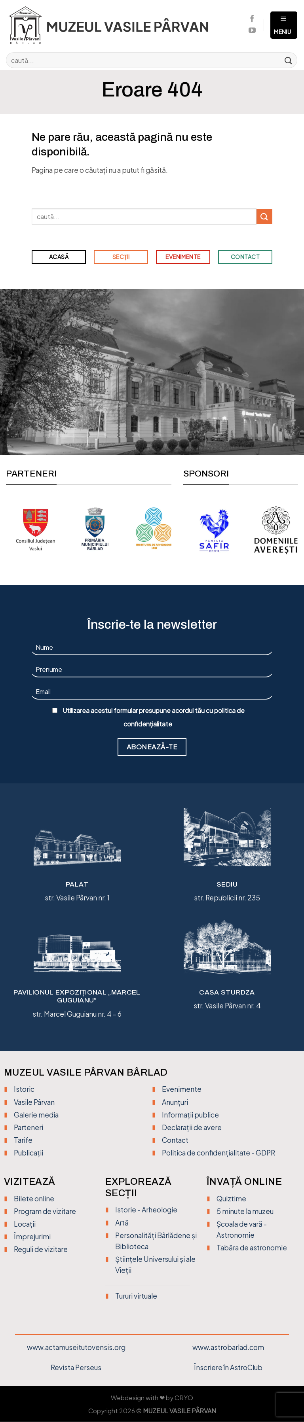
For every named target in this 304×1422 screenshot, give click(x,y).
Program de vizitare (45, 1211)
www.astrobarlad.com (228, 1347)
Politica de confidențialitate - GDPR (218, 1152)
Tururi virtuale (136, 1296)
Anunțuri (175, 1102)
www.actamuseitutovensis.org (76, 1347)
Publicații (28, 1152)
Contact (175, 1140)
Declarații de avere (192, 1127)
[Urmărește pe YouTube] (252, 31)
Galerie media (36, 1114)
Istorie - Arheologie (146, 1209)
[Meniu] (283, 25)
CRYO (184, 1398)
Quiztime (231, 1198)
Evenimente (181, 1089)
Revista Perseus (76, 1367)
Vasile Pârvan (34, 1102)
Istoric (24, 1089)
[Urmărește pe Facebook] (252, 19)
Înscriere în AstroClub (228, 1367)
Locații (25, 1224)
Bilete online (34, 1198)
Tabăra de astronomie (252, 1247)
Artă (122, 1222)
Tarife (23, 1140)
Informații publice (190, 1114)
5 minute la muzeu (245, 1211)
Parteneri (28, 1127)
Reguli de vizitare (41, 1249)
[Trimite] (288, 60)
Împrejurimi (32, 1236)
